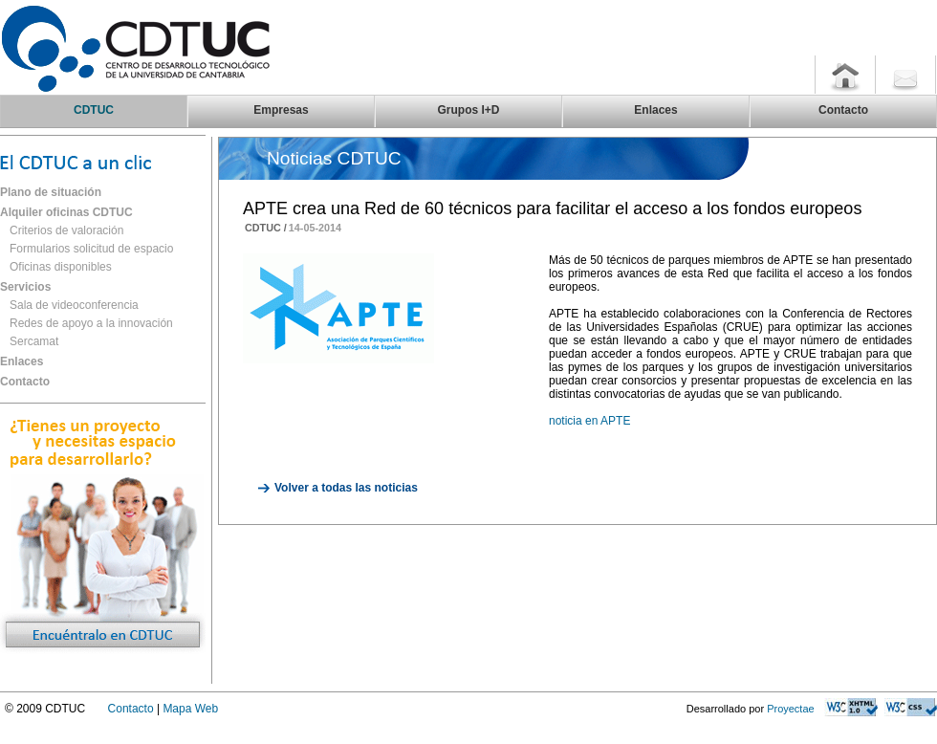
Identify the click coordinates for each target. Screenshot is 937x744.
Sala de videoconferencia (74, 305)
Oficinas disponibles (61, 267)
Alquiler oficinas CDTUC (66, 212)
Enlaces (21, 361)
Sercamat (34, 341)
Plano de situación (50, 192)
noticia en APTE (589, 420)
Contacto (25, 381)
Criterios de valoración (66, 230)
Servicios (25, 287)
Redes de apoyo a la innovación (91, 323)
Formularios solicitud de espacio (91, 248)
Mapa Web (190, 708)
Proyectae (791, 708)
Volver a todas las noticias (346, 487)
